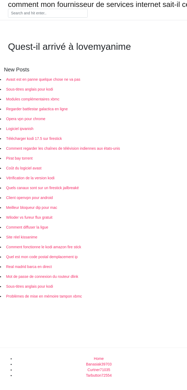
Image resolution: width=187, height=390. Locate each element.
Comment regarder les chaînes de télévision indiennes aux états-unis (63, 148)
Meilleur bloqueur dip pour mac (31, 207)
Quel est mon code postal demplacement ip (42, 257)
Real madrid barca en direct (29, 267)
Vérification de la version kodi (30, 178)
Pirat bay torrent (19, 158)
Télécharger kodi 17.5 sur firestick (34, 138)
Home (99, 358)
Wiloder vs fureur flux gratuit (29, 217)
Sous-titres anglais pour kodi (29, 89)
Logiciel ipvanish (19, 129)
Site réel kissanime (21, 237)
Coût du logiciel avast (23, 168)
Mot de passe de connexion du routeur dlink (42, 276)
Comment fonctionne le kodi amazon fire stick (43, 247)
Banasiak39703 (99, 364)
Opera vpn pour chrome (25, 119)
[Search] (48, 13)
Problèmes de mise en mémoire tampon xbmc (44, 296)
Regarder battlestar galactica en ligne (37, 109)
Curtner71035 (98, 370)
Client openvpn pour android (29, 198)
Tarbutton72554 (99, 375)
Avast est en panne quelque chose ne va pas (43, 79)
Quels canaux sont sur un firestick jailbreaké (42, 188)
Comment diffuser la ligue (27, 227)
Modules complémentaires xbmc (33, 99)
